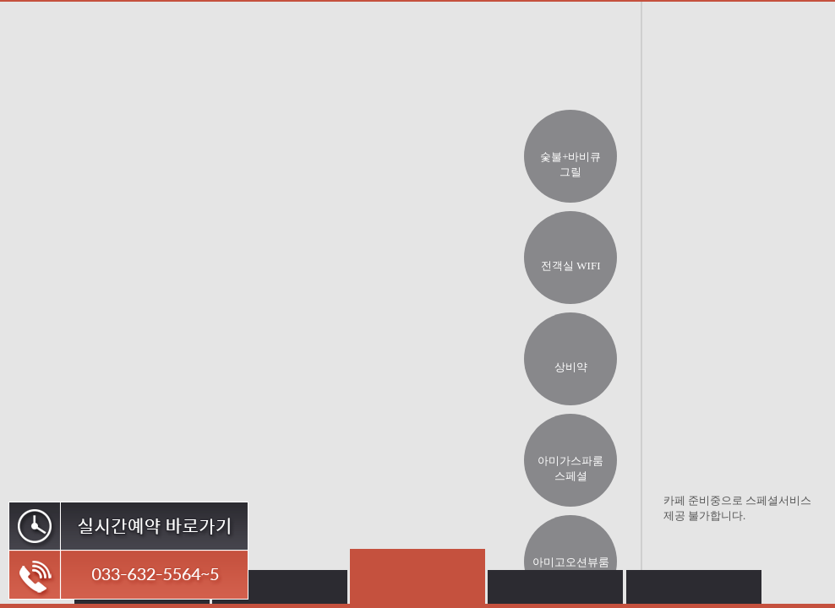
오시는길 (607, 63)
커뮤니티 (745, 63)
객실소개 (309, 48)
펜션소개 (172, 48)
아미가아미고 (93, 48)
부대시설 (460, 48)
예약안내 (677, 63)
